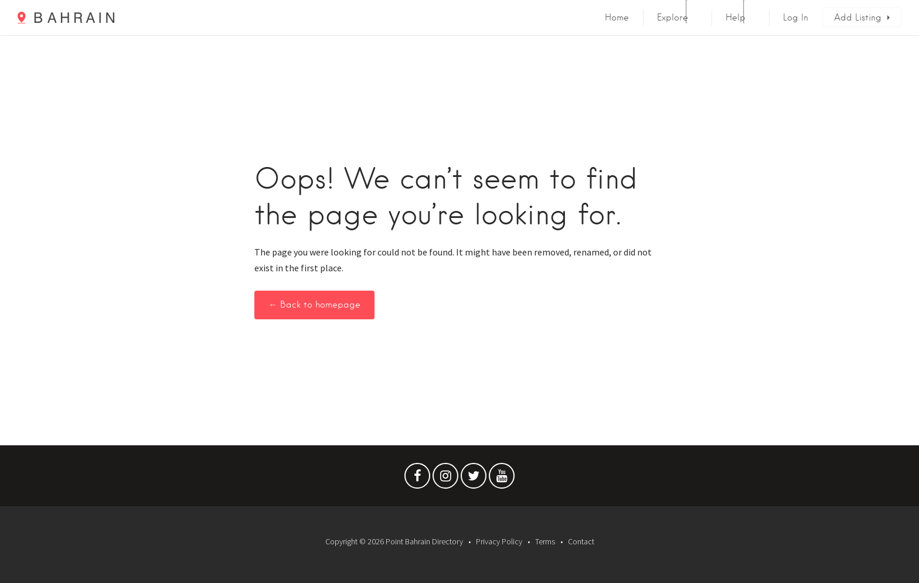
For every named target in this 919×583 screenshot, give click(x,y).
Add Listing (857, 17)
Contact (581, 541)
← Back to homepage (314, 304)
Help (736, 17)
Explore (672, 17)
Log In (795, 17)
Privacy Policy (499, 541)
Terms (545, 541)
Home (617, 17)
